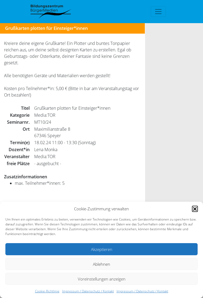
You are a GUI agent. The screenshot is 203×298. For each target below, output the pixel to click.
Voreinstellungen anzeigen (101, 279)
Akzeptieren (101, 249)
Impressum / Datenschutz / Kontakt (88, 291)
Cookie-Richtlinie (47, 291)
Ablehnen (101, 264)
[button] (195, 208)
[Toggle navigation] (158, 11)
